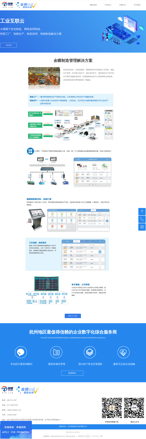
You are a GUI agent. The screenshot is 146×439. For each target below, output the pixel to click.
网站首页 (93, 5)
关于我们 (137, 5)
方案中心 (122, 5)
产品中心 (108, 5)
